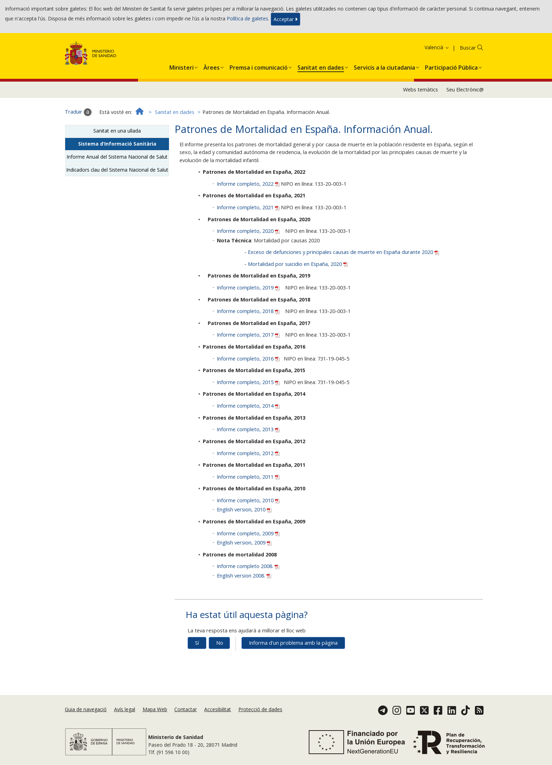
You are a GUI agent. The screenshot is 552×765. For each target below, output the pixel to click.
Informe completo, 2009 (248, 533)
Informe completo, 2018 (249, 311)
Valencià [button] (437, 47)
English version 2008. (244, 575)
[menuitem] (181, 66)
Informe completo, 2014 (248, 405)
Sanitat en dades (174, 112)
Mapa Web (155, 709)
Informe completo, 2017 (249, 334)
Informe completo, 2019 (249, 287)
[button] (181, 66)
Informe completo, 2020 (249, 231)
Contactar (185, 709)
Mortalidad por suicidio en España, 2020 (298, 264)
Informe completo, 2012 (248, 453)
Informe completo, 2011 (248, 476)
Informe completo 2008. (248, 566)
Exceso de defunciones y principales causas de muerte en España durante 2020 (343, 252)
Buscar (468, 47)
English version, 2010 (244, 509)
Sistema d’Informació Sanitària (117, 143)
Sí (197, 642)
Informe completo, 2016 (249, 358)
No (219, 642)
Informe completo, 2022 (249, 183)
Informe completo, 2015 (249, 382)
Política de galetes (247, 18)
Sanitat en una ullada (117, 130)
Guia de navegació (86, 709)
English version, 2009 (244, 542)
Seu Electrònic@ (465, 89)
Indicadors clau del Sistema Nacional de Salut (117, 169)
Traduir (78, 112)
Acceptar (285, 19)
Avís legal (124, 709)
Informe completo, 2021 (249, 207)
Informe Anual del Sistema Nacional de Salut (117, 156)
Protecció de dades (260, 709)
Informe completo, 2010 (248, 500)
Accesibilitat (217, 709)
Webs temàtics (420, 89)
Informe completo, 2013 (248, 429)
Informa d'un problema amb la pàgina (293, 642)
